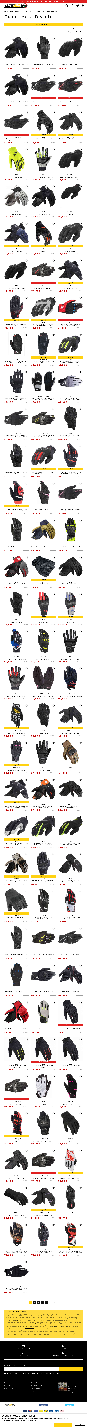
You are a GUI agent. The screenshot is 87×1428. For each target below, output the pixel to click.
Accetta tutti (63, 1425)
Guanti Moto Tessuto (23, 14)
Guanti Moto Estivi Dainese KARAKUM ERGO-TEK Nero (70, 995)
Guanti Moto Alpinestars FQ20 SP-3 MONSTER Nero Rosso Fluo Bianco (70, 1255)
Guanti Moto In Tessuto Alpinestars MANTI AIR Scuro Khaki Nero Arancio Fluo (16, 1255)
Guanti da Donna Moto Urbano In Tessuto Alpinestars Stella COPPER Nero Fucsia (70, 513)
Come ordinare (36, 1391)
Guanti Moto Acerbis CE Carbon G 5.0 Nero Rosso (43, 625)
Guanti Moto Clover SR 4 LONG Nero (70, 1217)
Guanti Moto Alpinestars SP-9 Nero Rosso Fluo (16, 1144)
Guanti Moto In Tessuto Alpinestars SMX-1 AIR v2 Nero (16, 1107)
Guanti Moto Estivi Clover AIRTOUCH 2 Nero (16, 550)
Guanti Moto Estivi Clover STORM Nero (16, 476)
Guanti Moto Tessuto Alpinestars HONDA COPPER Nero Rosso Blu (70, 328)
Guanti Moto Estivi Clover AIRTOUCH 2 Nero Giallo (43, 662)
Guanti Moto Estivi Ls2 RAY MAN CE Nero (70, 1032)
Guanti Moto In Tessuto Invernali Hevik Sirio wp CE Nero (16, 1218)
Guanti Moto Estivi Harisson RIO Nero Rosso (43, 365)
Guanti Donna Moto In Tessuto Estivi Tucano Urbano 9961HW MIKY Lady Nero (43, 699)
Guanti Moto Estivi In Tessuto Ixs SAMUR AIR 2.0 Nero (43, 773)
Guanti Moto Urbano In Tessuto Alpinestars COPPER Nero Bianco (43, 105)
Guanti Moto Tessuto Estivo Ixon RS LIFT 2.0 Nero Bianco (16, 402)
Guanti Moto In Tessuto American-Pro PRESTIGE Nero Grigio (43, 402)
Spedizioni (34, 1397)
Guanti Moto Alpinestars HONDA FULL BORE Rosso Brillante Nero (16, 513)
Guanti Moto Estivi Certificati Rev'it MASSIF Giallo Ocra (43, 550)
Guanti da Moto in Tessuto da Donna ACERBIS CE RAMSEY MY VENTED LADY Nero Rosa (70, 68)
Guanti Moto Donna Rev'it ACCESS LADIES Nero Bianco (43, 217)
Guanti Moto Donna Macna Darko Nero (70, 1144)
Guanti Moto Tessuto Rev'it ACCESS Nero (16, 68)
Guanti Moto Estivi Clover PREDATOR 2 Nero (43, 1255)
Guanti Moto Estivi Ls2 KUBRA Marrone (70, 773)
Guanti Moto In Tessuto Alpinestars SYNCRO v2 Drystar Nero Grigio (70, 958)
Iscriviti (70, 1372)
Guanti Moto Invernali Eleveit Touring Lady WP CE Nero (70, 884)
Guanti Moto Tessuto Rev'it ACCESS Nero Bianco (16, 105)
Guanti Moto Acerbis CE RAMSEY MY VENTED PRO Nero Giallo (70, 365)
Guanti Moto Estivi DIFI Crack (43, 587)
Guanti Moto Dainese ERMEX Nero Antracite (43, 884)
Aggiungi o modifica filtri (43, 27)
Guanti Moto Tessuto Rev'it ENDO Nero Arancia (43, 810)
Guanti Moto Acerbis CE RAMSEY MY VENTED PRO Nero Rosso (43, 476)
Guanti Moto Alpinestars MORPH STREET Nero (43, 995)
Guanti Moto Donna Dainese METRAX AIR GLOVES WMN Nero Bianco (16, 810)
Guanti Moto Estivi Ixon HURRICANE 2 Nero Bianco (43, 736)
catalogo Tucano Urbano (37, 1334)
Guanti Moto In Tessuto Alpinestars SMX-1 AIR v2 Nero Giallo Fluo (43, 439)
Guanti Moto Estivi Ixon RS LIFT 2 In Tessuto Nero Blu (16, 995)
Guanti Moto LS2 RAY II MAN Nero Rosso (43, 254)
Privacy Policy (15, 1376)
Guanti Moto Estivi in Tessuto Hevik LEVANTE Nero (16, 958)
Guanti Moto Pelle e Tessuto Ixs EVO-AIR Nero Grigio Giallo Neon (43, 180)
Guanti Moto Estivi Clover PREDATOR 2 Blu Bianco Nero (16, 662)
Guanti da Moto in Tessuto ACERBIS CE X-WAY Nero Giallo (70, 847)
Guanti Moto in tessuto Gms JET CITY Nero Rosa (43, 513)
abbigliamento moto (47, 1319)
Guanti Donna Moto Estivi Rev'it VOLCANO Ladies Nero (16, 1181)
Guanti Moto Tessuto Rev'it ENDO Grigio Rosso (16, 587)
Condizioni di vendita (38, 1388)
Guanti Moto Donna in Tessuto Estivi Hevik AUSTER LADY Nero (43, 68)
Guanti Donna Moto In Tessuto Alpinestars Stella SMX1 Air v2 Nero (43, 1181)
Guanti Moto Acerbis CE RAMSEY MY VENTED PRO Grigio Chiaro (43, 328)
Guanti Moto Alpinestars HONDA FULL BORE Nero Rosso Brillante (70, 476)
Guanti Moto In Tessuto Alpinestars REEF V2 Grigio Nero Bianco (70, 402)
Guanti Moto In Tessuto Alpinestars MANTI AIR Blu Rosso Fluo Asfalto (70, 699)
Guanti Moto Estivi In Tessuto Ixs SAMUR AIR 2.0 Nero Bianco (70, 662)
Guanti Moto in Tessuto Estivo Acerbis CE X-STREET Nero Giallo (43, 847)
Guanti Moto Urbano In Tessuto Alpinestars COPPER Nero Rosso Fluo (70, 105)
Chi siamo (7, 1388)
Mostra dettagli (80, 1425)
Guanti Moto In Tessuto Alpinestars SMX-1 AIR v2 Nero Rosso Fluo (43, 291)
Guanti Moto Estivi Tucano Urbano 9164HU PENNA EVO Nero (70, 736)
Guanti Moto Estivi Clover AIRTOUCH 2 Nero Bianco (43, 921)
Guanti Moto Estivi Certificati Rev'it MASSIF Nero (70, 587)
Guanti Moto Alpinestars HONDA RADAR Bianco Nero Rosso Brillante (70, 1181)
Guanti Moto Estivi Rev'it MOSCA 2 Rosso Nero (16, 1032)
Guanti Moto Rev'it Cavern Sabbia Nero (16, 884)
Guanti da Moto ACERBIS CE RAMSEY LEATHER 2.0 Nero (16, 291)
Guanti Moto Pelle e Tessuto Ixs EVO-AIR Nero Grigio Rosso (16, 699)
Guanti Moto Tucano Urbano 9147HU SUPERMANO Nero (70, 810)
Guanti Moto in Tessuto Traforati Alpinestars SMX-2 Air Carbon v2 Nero (43, 1144)
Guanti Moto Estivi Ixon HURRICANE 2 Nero (70, 439)
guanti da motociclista (71, 1320)
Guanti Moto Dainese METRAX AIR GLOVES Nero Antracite (70, 291)
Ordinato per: (73, 32)
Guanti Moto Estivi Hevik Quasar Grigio (43, 1032)
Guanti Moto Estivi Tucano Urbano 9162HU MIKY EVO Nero (70, 142)
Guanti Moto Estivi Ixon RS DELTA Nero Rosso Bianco (16, 365)
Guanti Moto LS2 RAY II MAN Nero (43, 142)
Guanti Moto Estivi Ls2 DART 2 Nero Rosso (43, 1069)
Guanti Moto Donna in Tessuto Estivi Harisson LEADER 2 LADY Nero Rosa (16, 773)
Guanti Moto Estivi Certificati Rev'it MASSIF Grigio (16, 217)
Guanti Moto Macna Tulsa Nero (16, 920)
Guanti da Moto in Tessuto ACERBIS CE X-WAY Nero (70, 217)
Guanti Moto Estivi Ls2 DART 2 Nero (70, 1069)
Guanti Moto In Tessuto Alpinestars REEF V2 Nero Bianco (16, 1292)
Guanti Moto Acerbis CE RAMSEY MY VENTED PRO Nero (70, 254)
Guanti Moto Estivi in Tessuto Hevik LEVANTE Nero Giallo (70, 550)
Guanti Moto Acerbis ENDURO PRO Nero (16, 847)
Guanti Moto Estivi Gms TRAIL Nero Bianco (43, 1107)
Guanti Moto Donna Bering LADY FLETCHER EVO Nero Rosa (70, 1107)
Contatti (34, 1385)
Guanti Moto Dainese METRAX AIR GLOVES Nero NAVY (16, 254)
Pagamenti (35, 1394)
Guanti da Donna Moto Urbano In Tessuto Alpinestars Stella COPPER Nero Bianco (16, 439)
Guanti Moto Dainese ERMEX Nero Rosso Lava (16, 328)
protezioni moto (29, 1331)
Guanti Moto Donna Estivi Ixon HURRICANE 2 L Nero (16, 625)
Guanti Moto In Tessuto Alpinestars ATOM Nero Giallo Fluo (43, 958)
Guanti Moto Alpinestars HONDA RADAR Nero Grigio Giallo (16, 736)
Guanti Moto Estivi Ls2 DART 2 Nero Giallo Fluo (16, 1069)
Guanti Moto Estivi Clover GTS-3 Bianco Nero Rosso (70, 921)
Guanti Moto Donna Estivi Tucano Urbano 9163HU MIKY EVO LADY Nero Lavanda (43, 1218)
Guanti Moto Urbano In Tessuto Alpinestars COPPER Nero (16, 142)
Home (11, 14)
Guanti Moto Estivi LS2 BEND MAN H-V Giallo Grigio (16, 180)
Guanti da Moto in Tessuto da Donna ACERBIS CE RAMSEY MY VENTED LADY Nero (70, 180)
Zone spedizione (36, 1400)
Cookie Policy (8, 1394)
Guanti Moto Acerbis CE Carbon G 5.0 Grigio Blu (70, 625)
